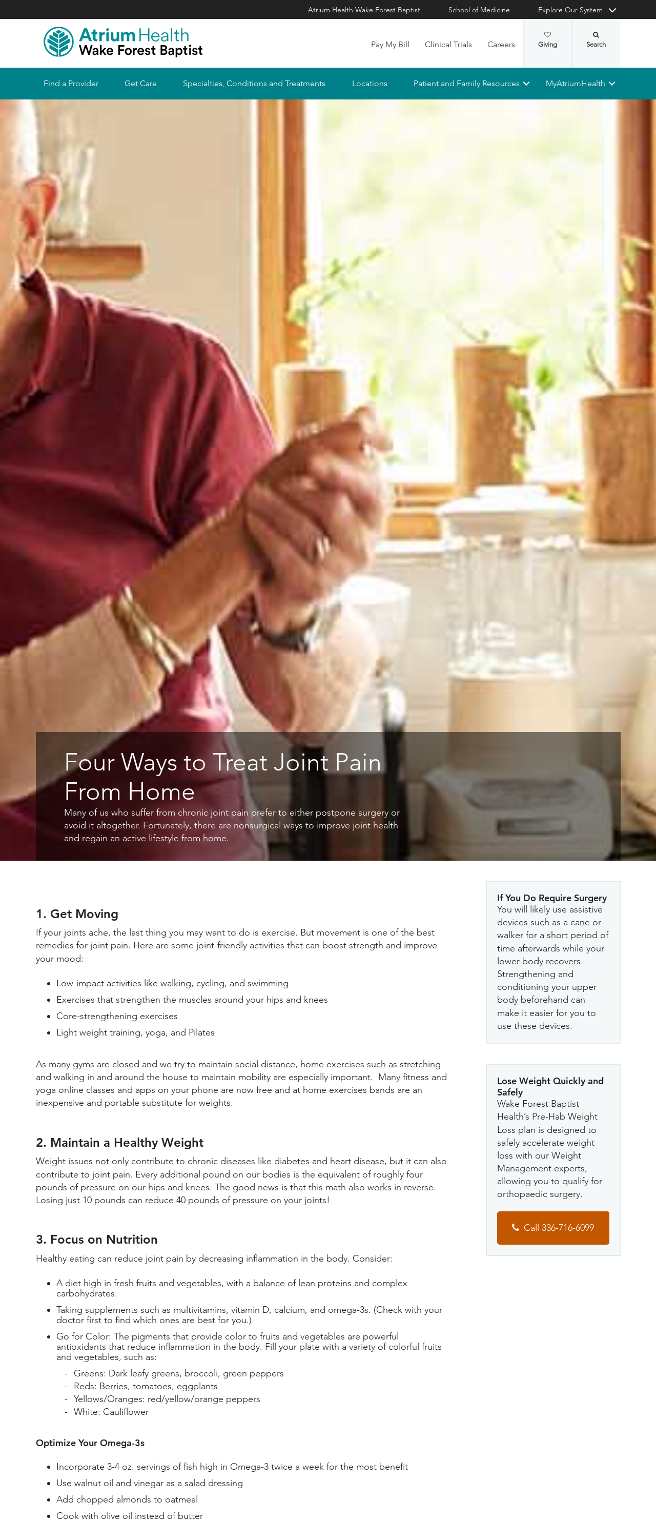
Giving (547, 40)
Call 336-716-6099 (559, 1227)
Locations (369, 83)
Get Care (141, 83)
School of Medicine (479, 9)
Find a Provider (71, 83)
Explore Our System (570, 9)
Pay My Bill (390, 44)
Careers (501, 44)
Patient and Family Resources (466, 83)
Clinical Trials (448, 44)
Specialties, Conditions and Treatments (254, 83)
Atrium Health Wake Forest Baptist (364, 9)
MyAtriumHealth (575, 83)
